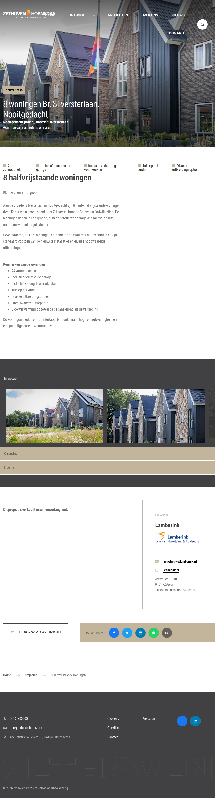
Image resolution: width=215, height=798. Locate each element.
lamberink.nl (171, 570)
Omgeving (10, 453)
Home (7, 675)
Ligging (9, 467)
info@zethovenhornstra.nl (26, 727)
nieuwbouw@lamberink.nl (180, 561)
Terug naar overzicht (39, 632)
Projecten (31, 675)
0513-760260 (19, 718)
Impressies (11, 378)
